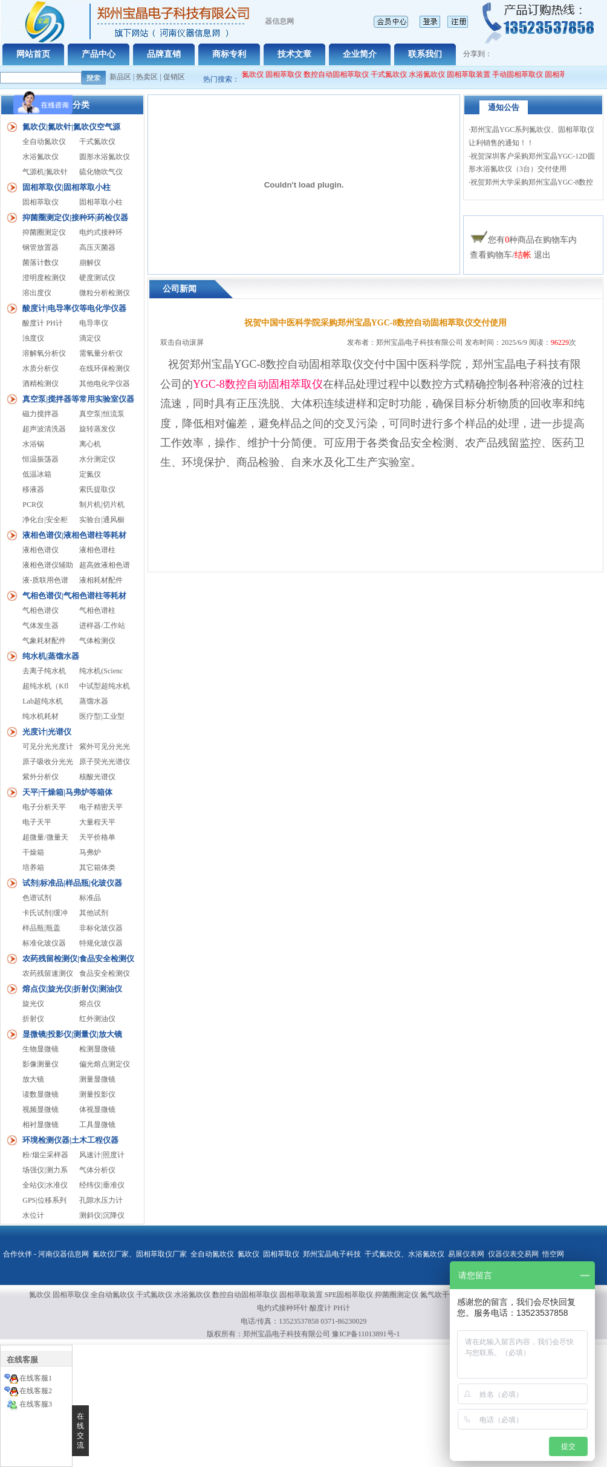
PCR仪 (33, 504)
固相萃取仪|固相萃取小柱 (66, 187)
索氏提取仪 (97, 489)
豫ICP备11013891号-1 (366, 1334)
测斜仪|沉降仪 (101, 1215)
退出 (542, 255)
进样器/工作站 (102, 625)
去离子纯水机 (44, 671)
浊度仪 (33, 338)
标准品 (90, 898)
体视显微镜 (97, 1109)
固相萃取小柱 (101, 202)
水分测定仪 (97, 459)
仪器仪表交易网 (513, 1254)
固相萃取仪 (290, 74)
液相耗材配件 (101, 580)
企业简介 (360, 54)
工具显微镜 (97, 1124)
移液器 (33, 489)
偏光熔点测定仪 (104, 1064)
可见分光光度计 (47, 746)
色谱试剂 (36, 898)
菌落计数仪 (40, 262)
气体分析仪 (97, 1170)
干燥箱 (33, 852)
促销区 (174, 77)
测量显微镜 (97, 1079)
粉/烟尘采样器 (45, 1155)
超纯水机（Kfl (45, 686)
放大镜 (33, 1079)
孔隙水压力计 (101, 1200)
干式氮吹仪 (394, 74)
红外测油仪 (97, 1018)
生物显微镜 (40, 1049)
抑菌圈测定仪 (44, 232)
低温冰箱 (36, 474)
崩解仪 (90, 262)
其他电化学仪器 (104, 383)
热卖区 (147, 77)
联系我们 (425, 54)
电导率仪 (93, 323)
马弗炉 (90, 852)
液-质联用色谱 (45, 580)
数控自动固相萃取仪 (341, 74)
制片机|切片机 (101, 504)
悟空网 (553, 1254)
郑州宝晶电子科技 (332, 1254)
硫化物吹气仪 (101, 172)
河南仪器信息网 (63, 1254)
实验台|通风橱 (101, 519)
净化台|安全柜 (44, 519)
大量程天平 (97, 822)
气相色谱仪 (40, 610)
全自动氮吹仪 (247, 74)
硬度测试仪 (97, 277)
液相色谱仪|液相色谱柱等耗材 (74, 535)
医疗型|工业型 (101, 716)
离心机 (90, 444)
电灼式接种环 (101, 232)
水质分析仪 (40, 368)
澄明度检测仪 (44, 277)
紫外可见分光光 (104, 746)
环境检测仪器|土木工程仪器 (70, 1140)
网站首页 (33, 54)
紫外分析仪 (40, 777)
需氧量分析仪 (101, 353)
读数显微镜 (40, 1094)
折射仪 (33, 1018)
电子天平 (36, 822)
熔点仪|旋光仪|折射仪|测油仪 (72, 988)
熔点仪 (90, 1003)
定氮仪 (90, 474)
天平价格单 (97, 837)
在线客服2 (35, 1391)
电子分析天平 (44, 807)
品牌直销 (164, 54)
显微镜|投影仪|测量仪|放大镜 (72, 1034)
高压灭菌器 (97, 247)
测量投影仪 (97, 1094)
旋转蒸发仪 (97, 429)
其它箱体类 (97, 867)
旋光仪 (33, 1003)
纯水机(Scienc (101, 671)
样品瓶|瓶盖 (41, 928)
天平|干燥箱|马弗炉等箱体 (67, 792)
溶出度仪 (36, 293)
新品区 (120, 77)
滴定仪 (90, 338)
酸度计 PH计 (42, 323)
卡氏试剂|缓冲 (44, 913)
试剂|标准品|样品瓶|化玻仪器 (72, 882)
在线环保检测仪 (104, 368)
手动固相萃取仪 (523, 74)
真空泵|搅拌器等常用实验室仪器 (78, 399)
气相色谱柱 (97, 610)
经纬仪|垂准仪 (101, 1185)
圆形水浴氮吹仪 (104, 156)
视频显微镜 (40, 1109)
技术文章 (294, 54)
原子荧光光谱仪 (104, 761)
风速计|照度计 (101, 1155)
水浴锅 (33, 444)
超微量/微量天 (45, 837)
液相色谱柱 (97, 550)
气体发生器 (40, 625)
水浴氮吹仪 (432, 74)
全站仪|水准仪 (44, 1185)
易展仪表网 (466, 1254)
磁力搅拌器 (40, 414)
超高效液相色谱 (104, 565)
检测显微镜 (97, 1049)
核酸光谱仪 (97, 777)
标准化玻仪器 (44, 943)
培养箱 (33, 867)
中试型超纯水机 (104, 686)
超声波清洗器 (44, 429)
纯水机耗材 (40, 716)
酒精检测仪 (40, 383)
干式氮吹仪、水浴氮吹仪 (404, 1254)
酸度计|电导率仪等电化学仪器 (74, 308)
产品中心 (98, 54)
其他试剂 (93, 913)
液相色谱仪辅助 (47, 565)
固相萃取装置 (474, 74)
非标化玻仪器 (101, 928)
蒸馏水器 (93, 701)
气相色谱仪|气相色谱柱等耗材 (74, 595)
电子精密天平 (101, 807)
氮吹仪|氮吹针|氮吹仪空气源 (71, 126)
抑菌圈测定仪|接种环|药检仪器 (75, 217)
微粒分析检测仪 (104, 293)
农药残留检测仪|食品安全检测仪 (78, 958)
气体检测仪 (97, 640)
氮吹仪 (248, 1254)
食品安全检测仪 (104, 973)
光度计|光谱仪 (46, 731)
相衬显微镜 (40, 1124)
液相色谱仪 (40, 550)
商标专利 (229, 54)
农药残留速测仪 (47, 973)
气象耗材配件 (44, 640)
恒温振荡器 (40, 459)
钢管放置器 (40, 247)
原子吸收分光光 (47, 761)
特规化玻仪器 (101, 943)
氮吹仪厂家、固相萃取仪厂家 (140, 1254)
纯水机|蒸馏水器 (50, 656)
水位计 (33, 1215)
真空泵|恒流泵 (101, 414)
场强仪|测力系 (44, 1170)
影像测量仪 (40, 1064)
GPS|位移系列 (44, 1200)
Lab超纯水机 (42, 701)
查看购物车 (491, 255)
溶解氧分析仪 (44, 353)
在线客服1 (35, 1378)
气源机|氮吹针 (44, 172)
